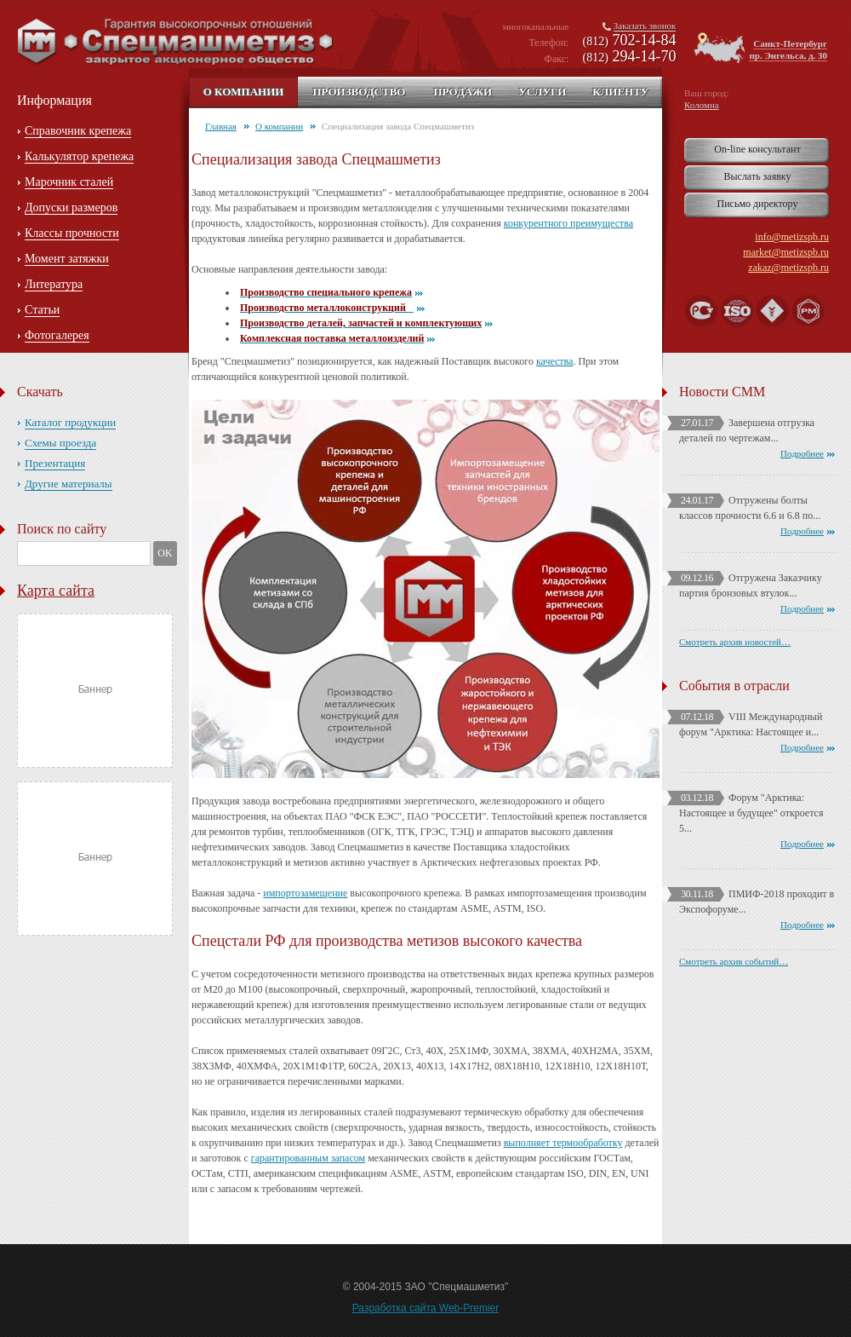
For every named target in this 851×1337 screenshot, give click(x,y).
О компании (243, 91)
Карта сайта (55, 590)
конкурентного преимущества (568, 223)
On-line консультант (757, 149)
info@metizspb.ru (792, 237)
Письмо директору (757, 204)
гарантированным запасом (308, 1158)
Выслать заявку (757, 176)
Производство (358, 91)
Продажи (462, 91)
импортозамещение (305, 893)
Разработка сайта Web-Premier (426, 1308)
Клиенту (620, 91)
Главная (221, 126)
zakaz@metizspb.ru (788, 268)
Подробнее (802, 453)
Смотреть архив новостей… (735, 642)
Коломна (701, 105)
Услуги (542, 91)
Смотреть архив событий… (733, 961)
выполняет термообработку (563, 1143)
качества (555, 361)
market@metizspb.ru (786, 252)
